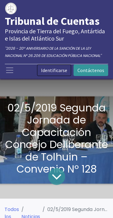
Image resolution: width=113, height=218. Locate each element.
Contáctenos (90, 70)
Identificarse (54, 70)
